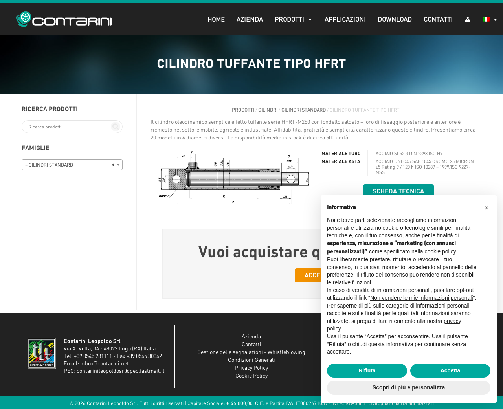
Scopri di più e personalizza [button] (409, 387)
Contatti (438, 20)
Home (216, 20)
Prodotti (294, 20)
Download (395, 20)
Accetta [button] (451, 370)
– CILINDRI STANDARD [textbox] (69, 165)
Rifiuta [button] (367, 370)
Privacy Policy (251, 368)
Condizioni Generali (251, 360)
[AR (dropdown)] (468, 19)
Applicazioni (345, 20)
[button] (486, 208)
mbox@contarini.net (104, 364)
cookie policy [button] (440, 251)
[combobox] (72, 164)
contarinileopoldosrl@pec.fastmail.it (121, 371)
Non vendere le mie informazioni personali (421, 298)
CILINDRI (267, 110)
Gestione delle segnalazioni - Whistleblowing (251, 352)
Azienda (250, 20)
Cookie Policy (251, 376)
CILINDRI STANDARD (303, 110)
